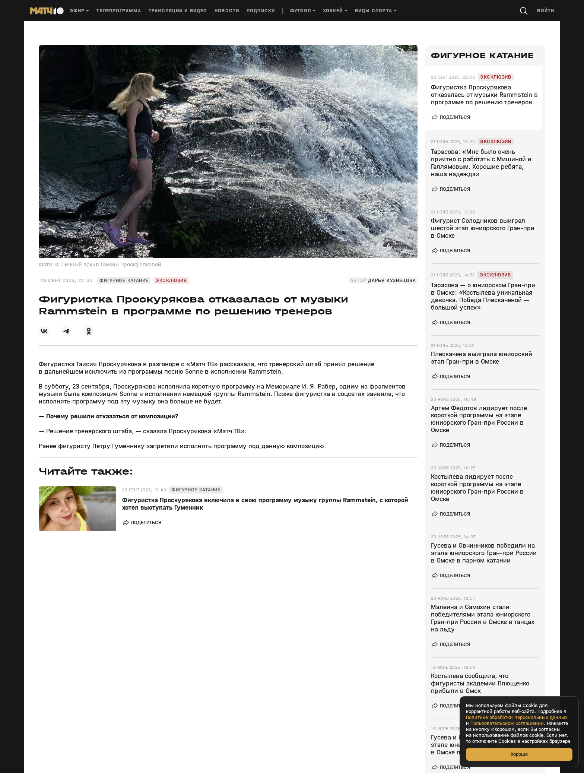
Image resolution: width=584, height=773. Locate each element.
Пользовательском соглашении (507, 723)
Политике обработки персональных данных (517, 717)
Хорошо (519, 754)
